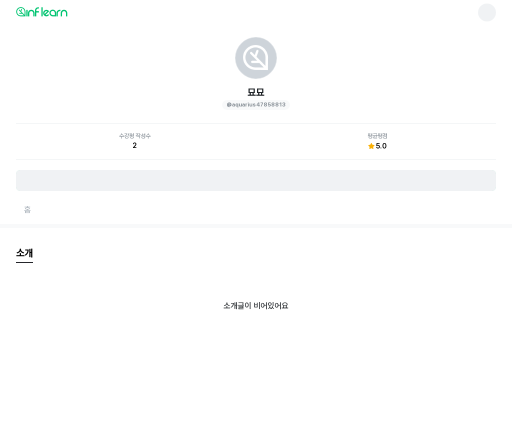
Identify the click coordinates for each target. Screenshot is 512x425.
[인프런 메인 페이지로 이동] (66, 11)
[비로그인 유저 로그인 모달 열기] (256, 180)
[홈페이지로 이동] (27, 210)
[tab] (24, 253)
